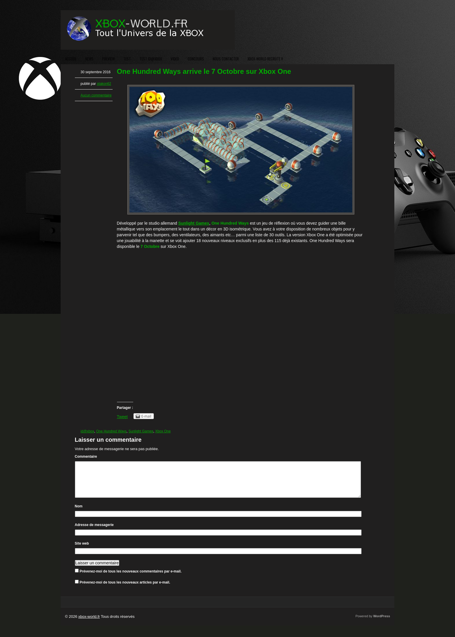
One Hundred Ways (111, 431)
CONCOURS (196, 59)
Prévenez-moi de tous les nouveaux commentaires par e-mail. (130, 578)
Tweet (122, 416)
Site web (82, 550)
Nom (79, 513)
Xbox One (163, 431)
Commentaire (86, 457)
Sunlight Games (141, 431)
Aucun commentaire (96, 95)
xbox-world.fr (89, 623)
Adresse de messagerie (94, 532)
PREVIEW (108, 59)
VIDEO (175, 59)
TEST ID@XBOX (151, 59)
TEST (127, 59)
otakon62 (104, 84)
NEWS (89, 59)
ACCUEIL (71, 59)
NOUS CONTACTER (226, 59)
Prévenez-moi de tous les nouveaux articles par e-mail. (125, 589)
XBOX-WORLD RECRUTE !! (265, 59)
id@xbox (87, 431)
